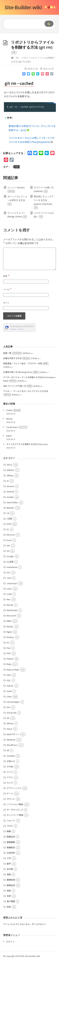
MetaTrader (12, 672)
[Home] (12, 119)
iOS (8, 634)
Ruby (9, 726)
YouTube (11, 817)
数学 (9, 925)
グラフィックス (14, 850)
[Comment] (29, 321)
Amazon (10, 548)
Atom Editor (12, 564)
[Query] (23, 24)
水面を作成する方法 (16, 420)
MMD (9, 683)
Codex (13, 472)
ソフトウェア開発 (15, 866)
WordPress (12, 807)
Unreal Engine (13, 763)
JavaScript (12, 645)
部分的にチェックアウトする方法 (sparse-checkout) (44, 264)
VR (8, 780)
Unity (9, 758)
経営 (9, 952)
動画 (9, 893)
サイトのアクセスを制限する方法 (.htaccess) (27, 506)
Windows (11, 801)
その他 (10, 828)
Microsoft (11, 677)
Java (9, 639)
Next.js (9, 480)
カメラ (10, 844)
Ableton (10, 532)
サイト (6, 364)
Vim (8, 769)
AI (7, 542)
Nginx (9, 693)
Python (10, 720)
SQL (9, 742)
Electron (11, 596)
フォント (11, 882)
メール (7, 351)
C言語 (9, 580)
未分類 (10, 931)
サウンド (11, 861)
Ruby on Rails (13, 731)
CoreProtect (16, 489)
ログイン (10, 1003)
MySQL (10, 688)
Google (10, 618)
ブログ (10, 888)
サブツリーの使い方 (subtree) (44, 251)
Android (10, 553)
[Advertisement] (29, 64)
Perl (9, 710)
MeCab (10, 667)
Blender (10, 569)
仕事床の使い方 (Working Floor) (20, 434)
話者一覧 (12, 415)
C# (8, 575)
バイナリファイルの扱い (44, 277)
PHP (9, 715)
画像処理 (11, 941)
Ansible (10, 559)
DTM (9, 586)
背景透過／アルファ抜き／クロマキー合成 (25, 425)
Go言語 (10, 623)
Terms (21, 391)
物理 (9, 936)
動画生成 (11, 898)
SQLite (10, 747)
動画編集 (11, 904)
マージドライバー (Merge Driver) (17, 277)
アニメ (10, 834)
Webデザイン (13, 796)
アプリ (10, 839)
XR (8, 812)
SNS (9, 737)
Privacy (13, 391)
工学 (9, 920)
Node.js (10, 699)
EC (8, 591)
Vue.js (9, 790)
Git (17, 119)
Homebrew (12, 629)
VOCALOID (12, 774)
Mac (9, 661)
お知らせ (11, 823)
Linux (9, 650)
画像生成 (11, 947)
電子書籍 (11, 963)
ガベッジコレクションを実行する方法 (17, 262)
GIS (8, 607)
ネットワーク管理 (15, 877)
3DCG (9, 526)
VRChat (10, 785)
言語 (9, 958)
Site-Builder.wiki (23, 7)
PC (8, 704)
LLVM (9, 656)
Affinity (10, 537)
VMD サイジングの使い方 (18, 448)
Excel (9, 602)
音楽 (9, 968)
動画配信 (11, 909)
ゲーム (10, 855)
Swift (9, 753)
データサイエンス (15, 871)
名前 (6, 338)
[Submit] (49, 24)
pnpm (9, 497)
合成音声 (11, 914)
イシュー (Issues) (16, 251)
